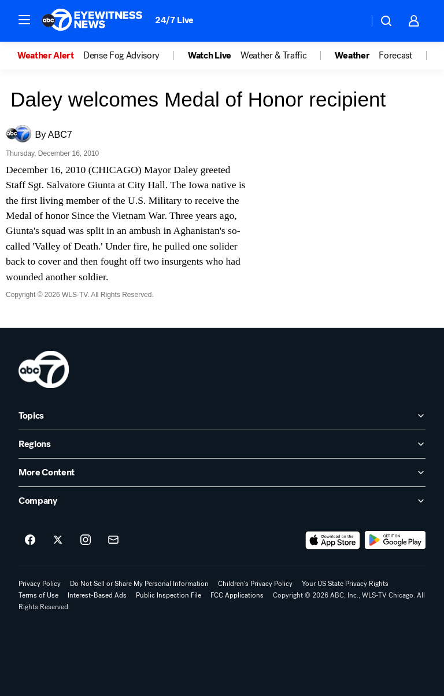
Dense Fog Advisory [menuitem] (121, 55)
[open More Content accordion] (222, 472)
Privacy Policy (39, 583)
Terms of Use (38, 595)
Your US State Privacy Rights (345, 583)
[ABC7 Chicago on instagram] (85, 540)
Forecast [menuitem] (395, 55)
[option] (50, 55)
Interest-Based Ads (97, 595)
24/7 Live (174, 20)
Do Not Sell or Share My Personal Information (139, 583)
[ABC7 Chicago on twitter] (57, 540)
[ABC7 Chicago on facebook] (30, 540)
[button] (24, 19)
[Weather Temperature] (350, 20)
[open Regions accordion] (222, 444)
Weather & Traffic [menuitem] (273, 55)
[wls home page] (43, 369)
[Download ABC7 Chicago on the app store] (333, 540)
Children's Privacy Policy (255, 583)
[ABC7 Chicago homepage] (92, 21)
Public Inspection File (168, 595)
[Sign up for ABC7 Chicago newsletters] (113, 540)
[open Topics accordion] (222, 415)
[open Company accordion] (222, 500)
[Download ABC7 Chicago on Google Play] (395, 540)
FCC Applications (237, 595)
